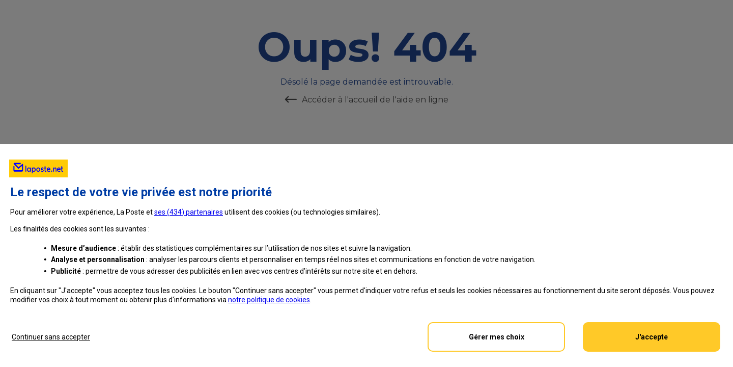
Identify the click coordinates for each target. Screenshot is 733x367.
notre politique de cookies (269, 300)
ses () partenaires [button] (188, 212)
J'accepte (651, 337)
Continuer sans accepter (51, 337)
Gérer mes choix (496, 337)
